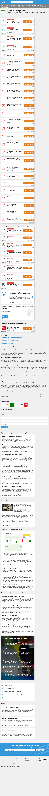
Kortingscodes (13, 9)
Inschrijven (21, 336)
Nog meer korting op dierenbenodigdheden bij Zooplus (13, 360)
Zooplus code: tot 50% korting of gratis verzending (12, 358)
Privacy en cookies (28, 782)
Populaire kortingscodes (5, 782)
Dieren (9, 546)
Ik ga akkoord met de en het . (15, 339)
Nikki (33, 35)
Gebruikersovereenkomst (15, 339)
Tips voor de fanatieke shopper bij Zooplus (10, 363)
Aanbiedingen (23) (21, 16)
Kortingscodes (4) (12, 16)
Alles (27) (4, 16)
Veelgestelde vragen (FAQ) (7, 364)
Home (9, 9)
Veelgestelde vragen (16, 782)
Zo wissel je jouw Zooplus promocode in (10, 361)
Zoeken (32, 2)
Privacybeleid (24, 339)
